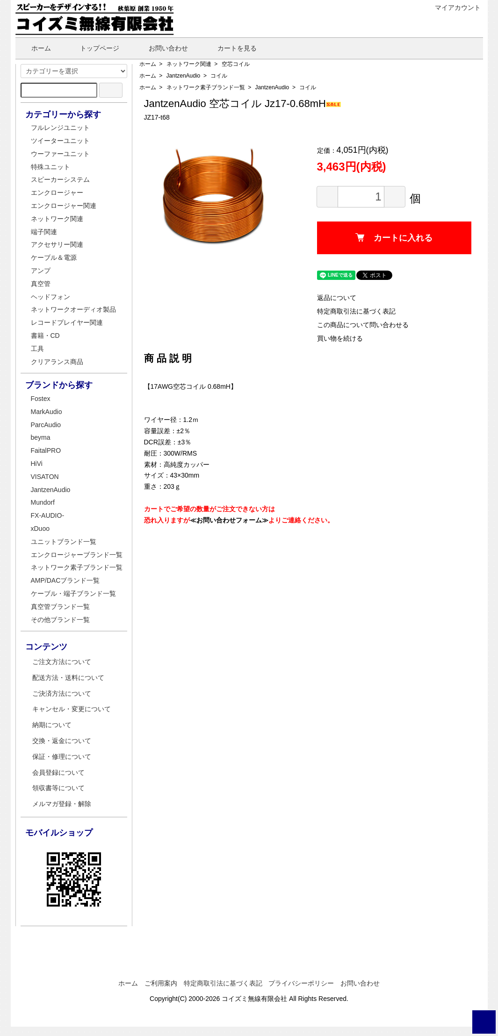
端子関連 (44, 232)
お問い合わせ (161, 48)
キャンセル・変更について (71, 709)
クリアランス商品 (57, 361)
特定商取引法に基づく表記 (356, 311)
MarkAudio (46, 411)
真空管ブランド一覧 (60, 606)
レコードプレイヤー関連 (67, 322)
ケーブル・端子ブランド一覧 (73, 593)
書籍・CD (45, 335)
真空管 (41, 283)
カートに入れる (394, 238)
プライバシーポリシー (301, 983)
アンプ (41, 270)
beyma (41, 437)
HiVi (37, 463)
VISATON (45, 476)
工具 (37, 348)
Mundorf (43, 502)
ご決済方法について (61, 693)
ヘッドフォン (50, 296)
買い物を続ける (340, 338)
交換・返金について (61, 740)
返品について (336, 297)
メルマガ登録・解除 (61, 803)
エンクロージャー (57, 192)
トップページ (92, 48)
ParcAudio (46, 425)
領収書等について (58, 788)
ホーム (34, 48)
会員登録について (58, 772)
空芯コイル (236, 64)
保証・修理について (61, 756)
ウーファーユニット (60, 153)
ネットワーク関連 (188, 64)
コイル (218, 75)
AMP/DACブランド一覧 (65, 580)
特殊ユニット (50, 167)
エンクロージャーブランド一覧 (77, 554)
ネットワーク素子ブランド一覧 (205, 87)
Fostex (41, 398)
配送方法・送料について (68, 677)
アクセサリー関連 (57, 244)
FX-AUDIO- (48, 515)
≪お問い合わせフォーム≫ (229, 520)
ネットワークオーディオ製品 (73, 309)
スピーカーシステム (60, 179)
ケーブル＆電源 (54, 257)
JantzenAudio (183, 75)
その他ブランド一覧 (60, 619)
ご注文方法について (61, 661)
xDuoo (40, 528)
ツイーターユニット (60, 140)
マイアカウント (453, 7)
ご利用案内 (160, 983)
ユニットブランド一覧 (63, 541)
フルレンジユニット (60, 127)
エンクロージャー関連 (63, 205)
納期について (52, 725)
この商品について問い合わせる (363, 325)
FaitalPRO (46, 450)
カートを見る (230, 48)
